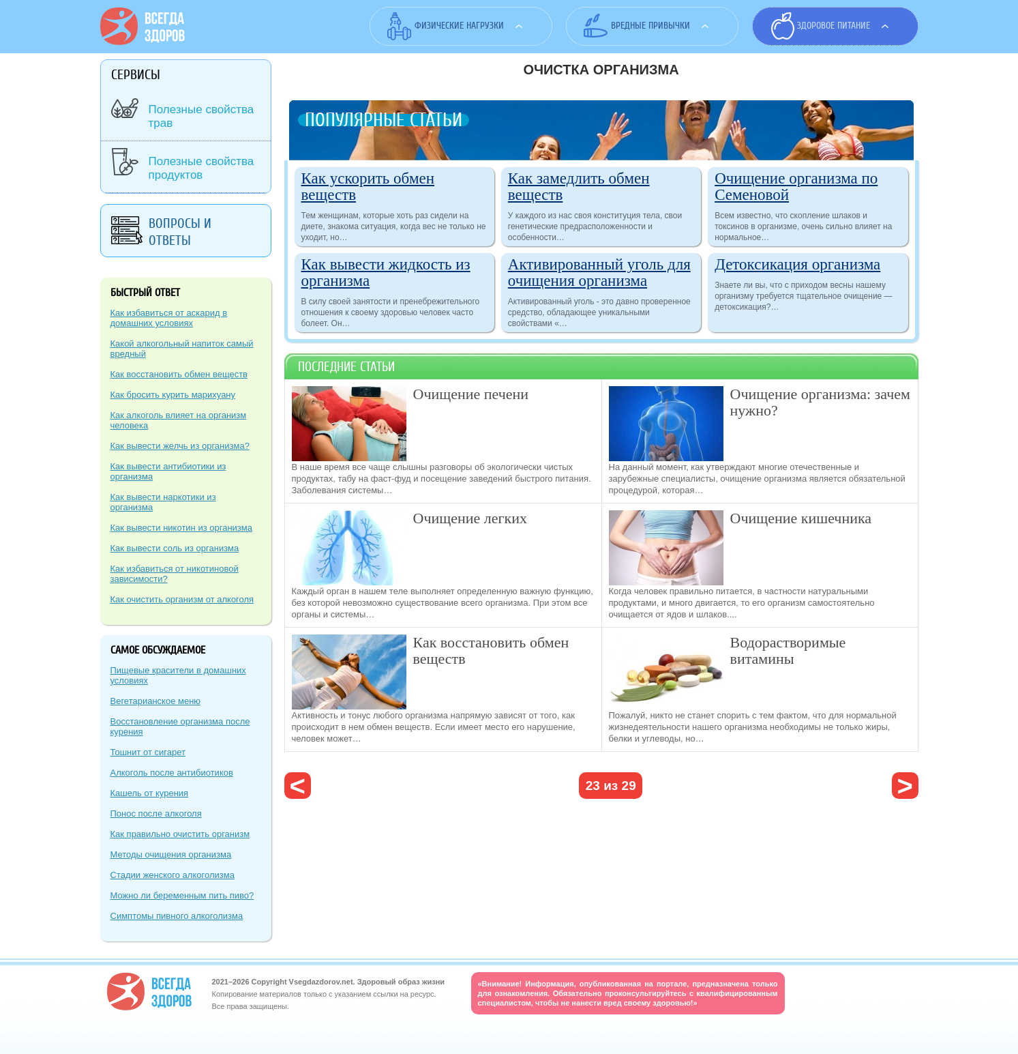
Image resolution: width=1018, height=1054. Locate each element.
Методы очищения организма (171, 854)
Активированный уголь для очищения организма (599, 272)
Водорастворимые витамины (788, 650)
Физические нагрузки (459, 25)
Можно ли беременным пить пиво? (182, 895)
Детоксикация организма (797, 264)
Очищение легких (470, 518)
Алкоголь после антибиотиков (171, 772)
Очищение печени (471, 393)
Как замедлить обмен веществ (579, 186)
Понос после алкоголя (156, 813)
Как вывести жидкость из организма (385, 272)
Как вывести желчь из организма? (180, 446)
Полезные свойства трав (201, 116)
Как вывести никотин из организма (181, 528)
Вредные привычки (650, 25)
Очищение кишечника (801, 518)
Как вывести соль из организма (174, 548)
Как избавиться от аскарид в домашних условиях (169, 318)
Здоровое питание (833, 25)
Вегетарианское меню (155, 701)
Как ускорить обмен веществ (368, 186)
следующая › (905, 785)
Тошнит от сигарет (148, 752)
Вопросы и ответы (180, 232)
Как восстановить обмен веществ (491, 650)
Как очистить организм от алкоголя (182, 599)
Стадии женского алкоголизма (172, 875)
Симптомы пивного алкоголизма (176, 916)
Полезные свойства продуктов (201, 168)
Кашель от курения (149, 793)
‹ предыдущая (297, 785)
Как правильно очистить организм (180, 834)
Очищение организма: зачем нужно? (820, 402)
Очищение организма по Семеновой (796, 186)
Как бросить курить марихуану (173, 395)
